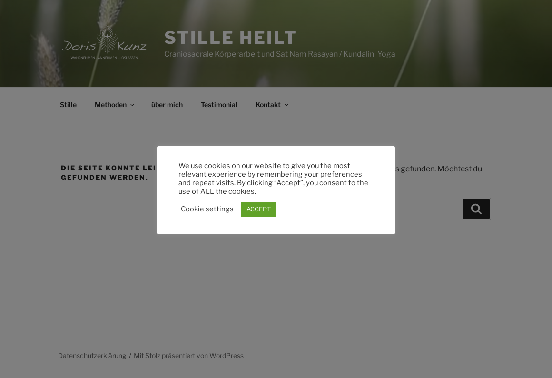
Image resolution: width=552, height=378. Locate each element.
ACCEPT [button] (258, 209)
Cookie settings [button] (207, 209)
